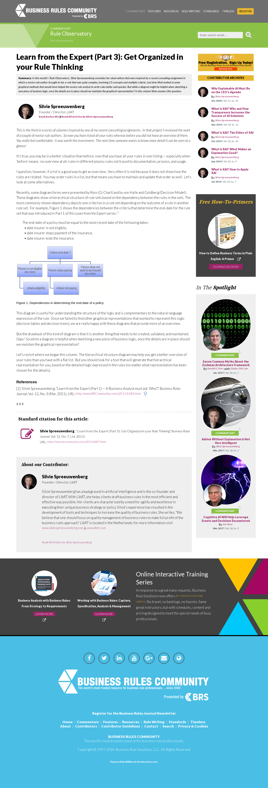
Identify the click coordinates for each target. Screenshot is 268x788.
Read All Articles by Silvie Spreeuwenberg (87, 116)
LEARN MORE (44, 617)
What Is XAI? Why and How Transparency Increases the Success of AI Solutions (232, 114)
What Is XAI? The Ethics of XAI (231, 138)
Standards (211, 11)
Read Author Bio (49, 116)
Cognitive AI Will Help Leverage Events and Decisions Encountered (226, 535)
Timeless (228, 11)
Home (61, 722)
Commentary (135, 11)
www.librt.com (104, 528)
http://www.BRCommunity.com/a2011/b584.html (112, 394)
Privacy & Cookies (198, 726)
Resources (171, 11)
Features (154, 11)
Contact (152, 726)
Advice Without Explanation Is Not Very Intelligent (226, 455)
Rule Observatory (81, 35)
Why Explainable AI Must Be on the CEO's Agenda (230, 90)
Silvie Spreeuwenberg (65, 41)
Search (171, 726)
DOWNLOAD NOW (226, 274)
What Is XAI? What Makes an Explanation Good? (231, 158)
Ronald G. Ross (216, 379)
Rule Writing (191, 11)
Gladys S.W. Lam (235, 381)
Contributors (83, 726)
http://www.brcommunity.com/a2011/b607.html (81, 442)
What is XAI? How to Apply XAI (232, 178)
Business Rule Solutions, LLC (137, 749)
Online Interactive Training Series (164, 578)
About (60, 726)
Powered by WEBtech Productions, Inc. (134, 761)
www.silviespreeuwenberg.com (65, 528)
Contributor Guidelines (119, 726)
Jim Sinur (227, 542)
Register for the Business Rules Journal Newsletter (134, 713)
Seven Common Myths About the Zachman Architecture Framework (226, 372)
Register (245, 11)
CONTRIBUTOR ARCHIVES (225, 78)
